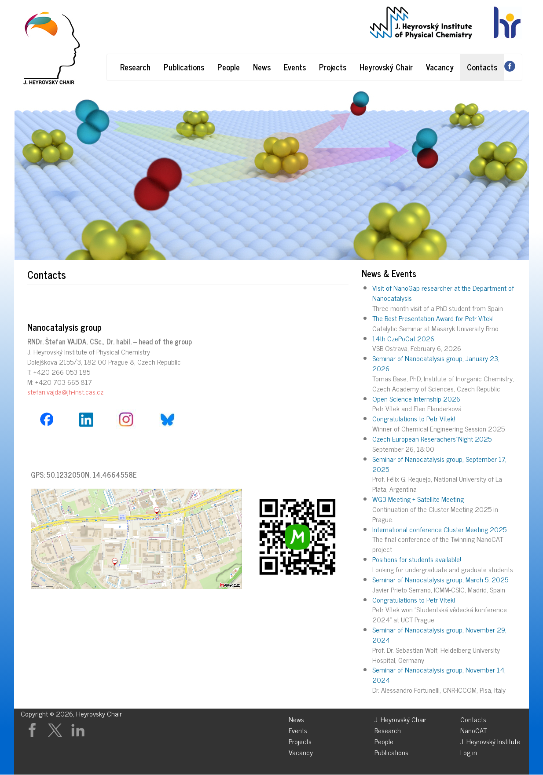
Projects (332, 66)
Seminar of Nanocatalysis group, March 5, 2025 (440, 579)
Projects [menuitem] (300, 740)
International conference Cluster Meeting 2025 (439, 529)
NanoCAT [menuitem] (473, 729)
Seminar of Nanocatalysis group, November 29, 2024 (439, 634)
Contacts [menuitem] (473, 718)
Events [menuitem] (298, 729)
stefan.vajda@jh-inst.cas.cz (65, 391)
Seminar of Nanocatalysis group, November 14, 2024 (439, 674)
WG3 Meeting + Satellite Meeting (418, 498)
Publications (184, 66)
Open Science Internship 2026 (416, 398)
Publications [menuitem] (391, 751)
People (228, 66)
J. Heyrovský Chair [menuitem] (400, 718)
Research (135, 66)
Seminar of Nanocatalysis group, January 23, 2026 (435, 363)
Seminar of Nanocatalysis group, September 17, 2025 (439, 464)
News (262, 66)
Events (295, 66)
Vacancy (440, 66)
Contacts (482, 66)
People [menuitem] (383, 740)
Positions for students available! (416, 559)
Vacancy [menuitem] (301, 751)
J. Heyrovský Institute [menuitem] (490, 740)
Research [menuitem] (387, 729)
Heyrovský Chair (386, 66)
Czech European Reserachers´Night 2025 (432, 438)
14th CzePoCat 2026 (403, 338)
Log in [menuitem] (468, 751)
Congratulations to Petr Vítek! (413, 418)
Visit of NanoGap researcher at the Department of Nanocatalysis (443, 292)
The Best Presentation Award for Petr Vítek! (433, 318)
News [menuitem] (296, 718)
